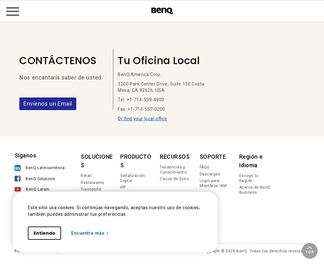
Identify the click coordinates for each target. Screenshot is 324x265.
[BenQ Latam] (40, 190)
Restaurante (92, 182)
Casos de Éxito (174, 179)
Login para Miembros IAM (213, 183)
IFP (123, 187)
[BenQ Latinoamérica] (40, 168)
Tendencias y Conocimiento (173, 169)
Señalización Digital (132, 178)
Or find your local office (142, 118)
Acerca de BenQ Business (255, 190)
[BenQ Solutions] (40, 179)
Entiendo (44, 233)
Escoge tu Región (249, 178)
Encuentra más (90, 233)
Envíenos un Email (47, 103)
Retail (86, 176)
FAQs (204, 167)
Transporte (91, 189)
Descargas (210, 174)
